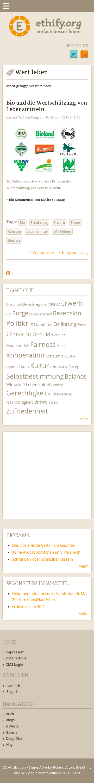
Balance (14, 240)
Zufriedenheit (27, 411)
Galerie (12, 732)
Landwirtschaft (40, 314)
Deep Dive (14, 738)
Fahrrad (12, 366)
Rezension (67, 313)
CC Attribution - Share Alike (25, 767)
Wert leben (62, 231)
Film (30, 324)
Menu (6, 6)
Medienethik (17, 345)
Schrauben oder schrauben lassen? (43, 559)
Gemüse (57, 384)
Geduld (41, 334)
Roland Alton (63, 767)
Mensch (28, 304)
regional (41, 304)
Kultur (39, 365)
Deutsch (13, 685)
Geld (54, 402)
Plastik (24, 366)
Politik (15, 323)
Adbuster (69, 356)
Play (9, 744)
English (13, 691)
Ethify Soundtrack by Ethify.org (42, 471)
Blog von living (75, 252)
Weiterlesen (43, 252)
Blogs (10, 719)
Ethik (53, 366)
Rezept (74, 366)
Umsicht (18, 333)
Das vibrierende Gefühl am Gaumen (43, 545)
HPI (9, 314)
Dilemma (44, 324)
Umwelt (42, 402)
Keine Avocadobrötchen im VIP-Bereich (46, 552)
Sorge (20, 313)
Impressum (15, 652)
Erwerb (59, 222)
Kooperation (25, 355)
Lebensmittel (37, 231)
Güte (54, 303)
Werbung (58, 335)
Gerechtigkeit (26, 392)
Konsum (14, 231)
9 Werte (12, 726)
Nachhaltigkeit (19, 402)
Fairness (43, 344)
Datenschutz (16, 658)
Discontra (13, 304)
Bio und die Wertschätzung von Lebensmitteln (46, 106)
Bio (22, 222)
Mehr (84, 419)
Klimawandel (60, 394)
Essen (75, 222)
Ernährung (39, 222)
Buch (10, 713)
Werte (81, 324)
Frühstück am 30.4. (29, 606)
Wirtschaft (15, 384)
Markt (63, 366)
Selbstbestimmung (35, 376)
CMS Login (14, 664)
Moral (60, 345)
